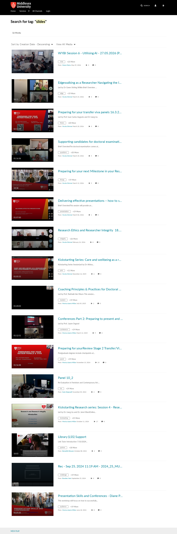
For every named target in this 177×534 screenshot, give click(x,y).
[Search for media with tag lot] (62, 389)
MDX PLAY (15, 531)
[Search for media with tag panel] (63, 359)
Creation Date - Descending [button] (30, 44)
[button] (145, 5)
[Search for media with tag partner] (63, 448)
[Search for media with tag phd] (62, 271)
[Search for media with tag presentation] (65, 212)
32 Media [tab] (16, 32)
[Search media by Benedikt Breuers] (68, 451)
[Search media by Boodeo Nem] (66, 478)
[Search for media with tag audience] (64, 507)
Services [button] (22, 11)
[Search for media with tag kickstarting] (65, 418)
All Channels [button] (37, 11)
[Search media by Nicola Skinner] (67, 97)
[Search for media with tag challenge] (64, 475)
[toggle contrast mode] (163, 5)
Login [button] (48, 11)
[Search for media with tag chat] (62, 62)
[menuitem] (15, 10)
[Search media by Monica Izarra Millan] (69, 303)
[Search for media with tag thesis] (63, 123)
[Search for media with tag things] (63, 180)
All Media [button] (64, 44)
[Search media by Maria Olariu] (66, 65)
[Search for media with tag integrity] (64, 239)
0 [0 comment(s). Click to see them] (96, 65)
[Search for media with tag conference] (65, 330)
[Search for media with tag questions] (64, 153)
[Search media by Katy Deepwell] (67, 392)
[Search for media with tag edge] (62, 94)
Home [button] (13, 11)
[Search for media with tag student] (63, 300)
